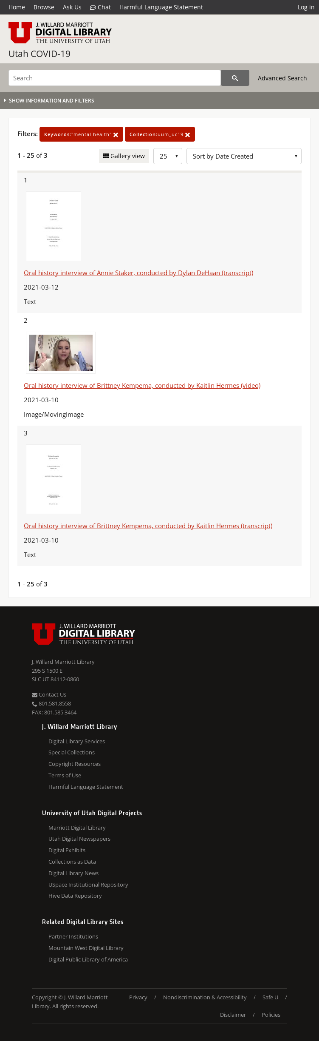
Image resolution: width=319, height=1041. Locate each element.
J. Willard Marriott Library (63, 662)
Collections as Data (72, 861)
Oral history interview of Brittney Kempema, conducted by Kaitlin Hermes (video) (142, 385)
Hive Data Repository (75, 895)
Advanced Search (282, 78)
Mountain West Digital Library (86, 948)
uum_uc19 (160, 134)
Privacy (138, 997)
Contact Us (49, 694)
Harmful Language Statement (161, 7)
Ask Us (72, 7)
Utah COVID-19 (39, 54)
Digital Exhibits (66, 850)
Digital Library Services (76, 741)
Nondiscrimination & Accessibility (205, 997)
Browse (44, 7)
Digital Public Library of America (88, 959)
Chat (100, 7)
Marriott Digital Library (77, 827)
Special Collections (71, 752)
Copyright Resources (74, 764)
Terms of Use (64, 775)
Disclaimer (233, 1014)
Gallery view (127, 156)
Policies (271, 1014)
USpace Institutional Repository (88, 884)
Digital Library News (73, 873)
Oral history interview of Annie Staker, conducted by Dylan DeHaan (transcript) (138, 272)
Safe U (270, 997)
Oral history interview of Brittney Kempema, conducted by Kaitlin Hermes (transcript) (148, 525)
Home (16, 7)
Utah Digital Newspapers (79, 838)
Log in (306, 7)
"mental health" (81, 134)
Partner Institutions (73, 936)
